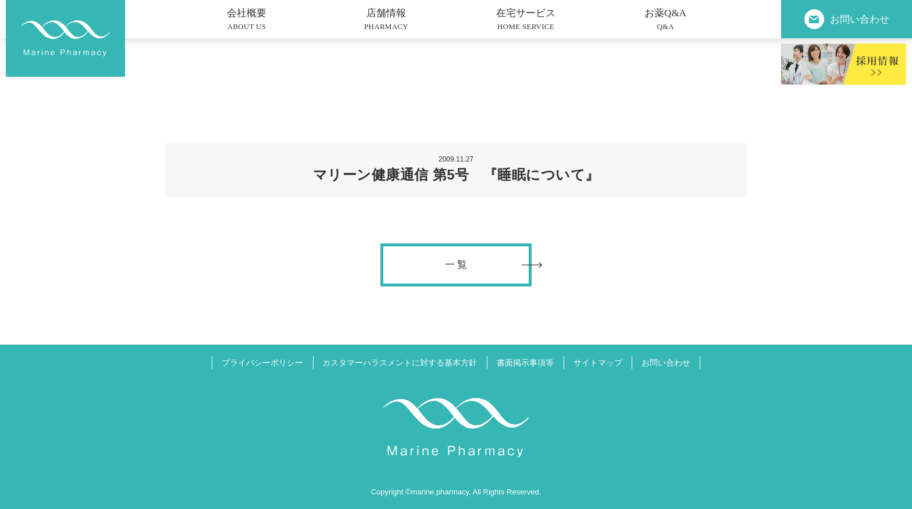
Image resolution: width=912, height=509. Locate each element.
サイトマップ (597, 362)
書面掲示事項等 (525, 362)
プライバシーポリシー (262, 362)
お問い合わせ (666, 362)
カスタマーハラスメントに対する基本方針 (399, 362)
